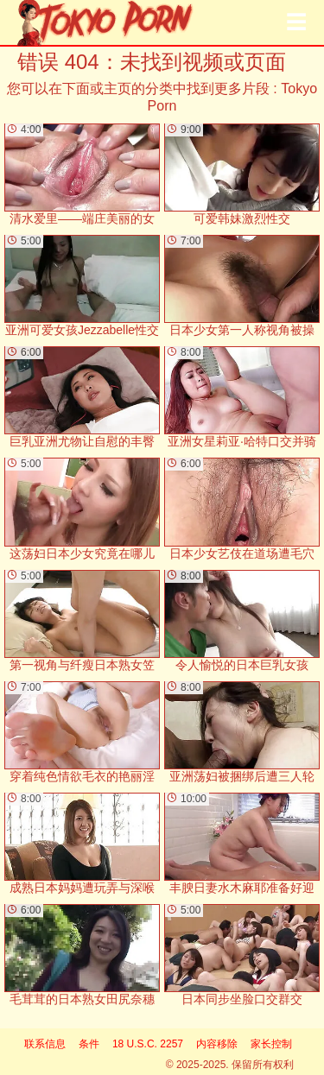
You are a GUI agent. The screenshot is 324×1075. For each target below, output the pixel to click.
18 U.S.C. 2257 (147, 1044)
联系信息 (45, 1044)
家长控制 (271, 1044)
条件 (89, 1044)
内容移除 (217, 1044)
